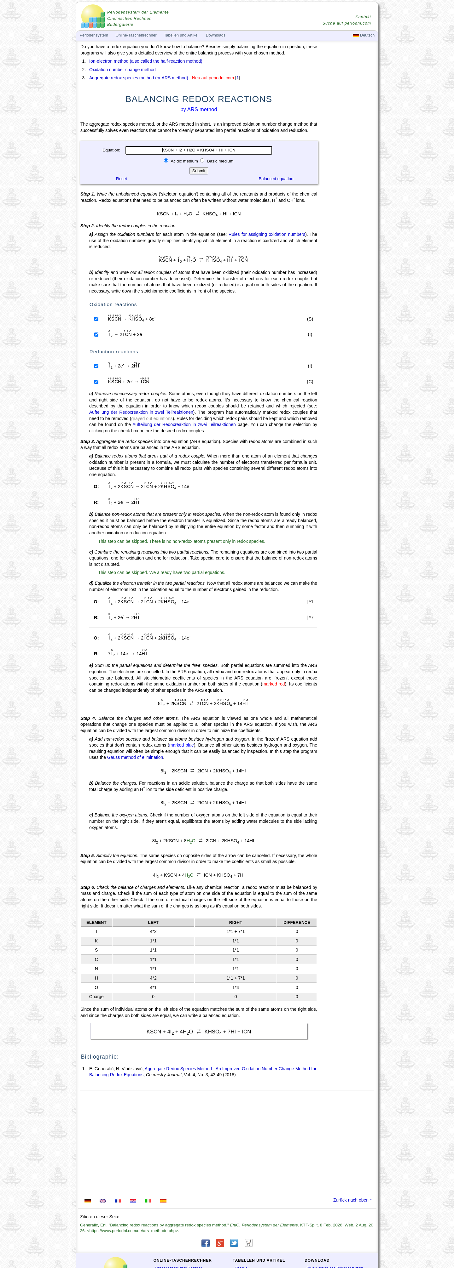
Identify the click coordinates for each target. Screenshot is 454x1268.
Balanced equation (276, 178)
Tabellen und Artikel (181, 35)
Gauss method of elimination (135, 757)
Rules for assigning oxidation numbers (267, 234)
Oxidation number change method (122, 69)
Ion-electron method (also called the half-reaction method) (145, 61)
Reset (121, 178)
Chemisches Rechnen (129, 18)
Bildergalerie (120, 24)
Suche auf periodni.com (347, 23)
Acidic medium (184, 161)
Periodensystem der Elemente (138, 12)
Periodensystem (94, 35)
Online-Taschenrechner (135, 35)
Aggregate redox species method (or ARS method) (138, 77)
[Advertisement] (348, 217)
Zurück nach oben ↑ (352, 1200)
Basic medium (219, 161)
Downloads (215, 35)
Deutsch (364, 35)
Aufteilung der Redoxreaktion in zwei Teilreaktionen (141, 412)
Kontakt (363, 17)
